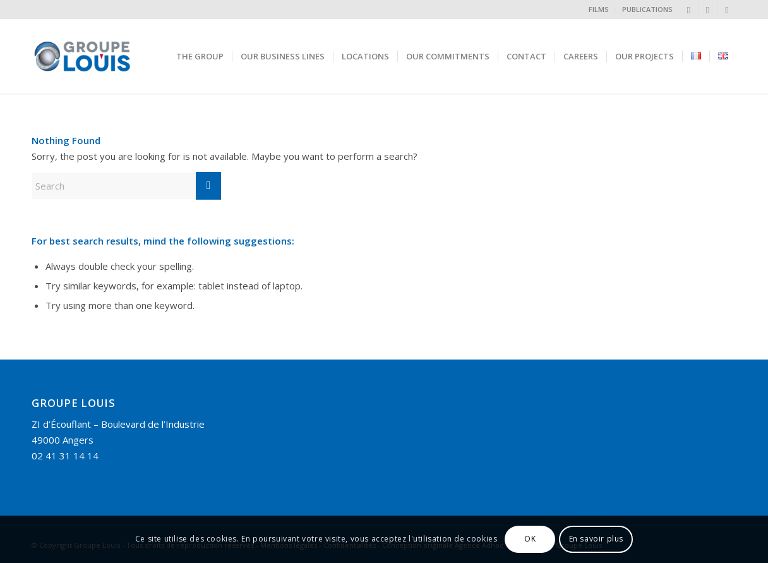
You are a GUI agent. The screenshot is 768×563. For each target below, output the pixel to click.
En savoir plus (596, 538)
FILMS (599, 9)
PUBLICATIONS (647, 9)
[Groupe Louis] (113, 56)
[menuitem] (599, 9)
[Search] (126, 186)
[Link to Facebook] (726, 9)
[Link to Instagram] (708, 9)
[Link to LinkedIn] (689, 9)
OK (530, 538)
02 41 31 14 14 (65, 455)
